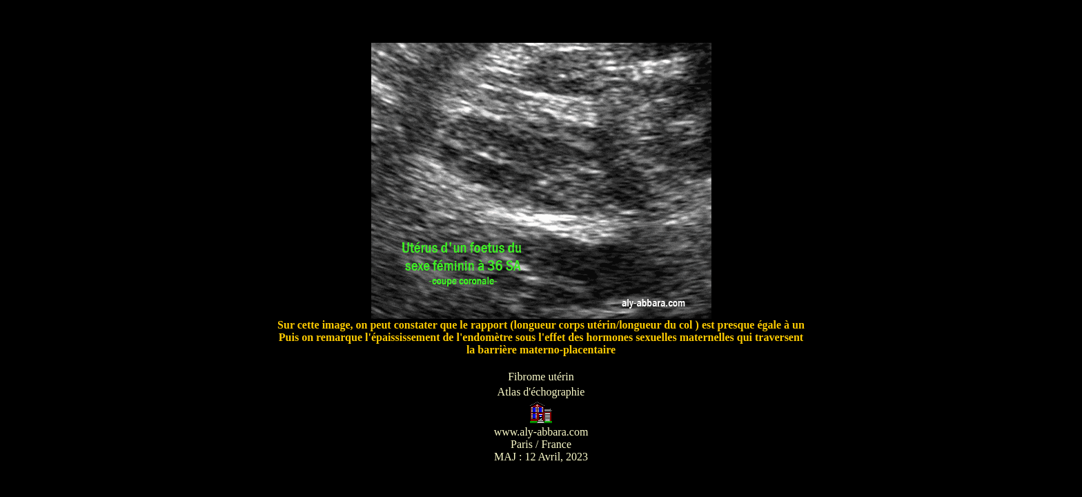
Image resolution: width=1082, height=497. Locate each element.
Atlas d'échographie (541, 392)
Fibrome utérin (541, 376)
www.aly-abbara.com (541, 432)
